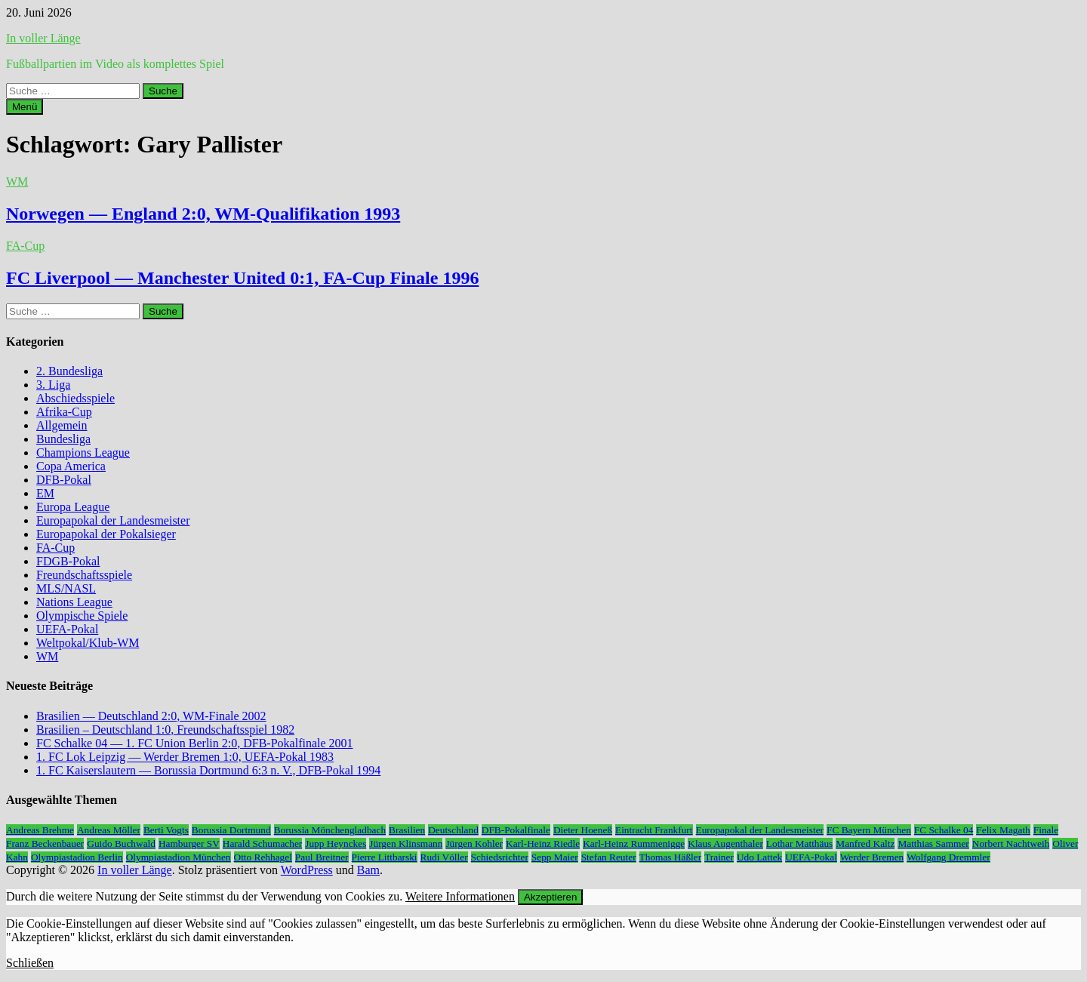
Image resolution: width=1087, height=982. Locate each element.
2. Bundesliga (69, 371)
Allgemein (62, 425)
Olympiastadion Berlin (77, 857)
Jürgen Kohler (474, 843)
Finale (1045, 830)
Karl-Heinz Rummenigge (634, 843)
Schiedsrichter (499, 857)
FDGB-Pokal (68, 561)
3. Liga (53, 384)
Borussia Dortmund (231, 830)
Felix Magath (1003, 830)
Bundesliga (63, 439)
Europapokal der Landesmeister (112, 520)
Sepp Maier (554, 857)
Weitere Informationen (460, 896)
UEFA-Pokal (67, 629)
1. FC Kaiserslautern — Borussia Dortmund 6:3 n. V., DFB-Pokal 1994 (208, 770)
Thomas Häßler (670, 857)
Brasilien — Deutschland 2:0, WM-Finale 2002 (151, 716)
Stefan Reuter (608, 857)
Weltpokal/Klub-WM (87, 642)
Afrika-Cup (64, 411)
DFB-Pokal (63, 479)
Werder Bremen (872, 857)
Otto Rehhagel (263, 857)
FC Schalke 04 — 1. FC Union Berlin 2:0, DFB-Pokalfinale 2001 (194, 743)
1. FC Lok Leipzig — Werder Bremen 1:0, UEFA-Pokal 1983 (185, 756)
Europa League (72, 506)
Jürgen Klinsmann (405, 843)
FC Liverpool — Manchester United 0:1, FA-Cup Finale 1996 (242, 278)
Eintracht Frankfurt (654, 830)
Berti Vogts (166, 830)
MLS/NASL (66, 588)
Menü (24, 106)
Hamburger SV (189, 843)
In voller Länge (43, 38)
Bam (368, 869)
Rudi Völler (444, 857)
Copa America (71, 466)
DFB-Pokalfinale (516, 830)
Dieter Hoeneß (582, 830)
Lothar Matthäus (799, 843)
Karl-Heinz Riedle (543, 843)
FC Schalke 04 (944, 830)
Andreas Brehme (40, 830)
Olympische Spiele (82, 615)
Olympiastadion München (178, 857)
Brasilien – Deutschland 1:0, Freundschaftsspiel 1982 (165, 729)
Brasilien (407, 830)
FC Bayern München (869, 830)
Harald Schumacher (262, 843)
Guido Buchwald (121, 843)
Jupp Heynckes (335, 843)
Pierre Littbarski (384, 857)
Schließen (30, 962)
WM (17, 181)
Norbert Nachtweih (1011, 843)
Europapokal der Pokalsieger (106, 534)
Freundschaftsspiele (84, 574)
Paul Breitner (322, 857)
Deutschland (453, 830)
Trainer (719, 857)
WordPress (307, 869)
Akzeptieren (550, 897)
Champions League (83, 452)
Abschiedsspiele (75, 398)
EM (45, 493)
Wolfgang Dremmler (948, 857)
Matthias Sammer (933, 843)
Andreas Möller (108, 830)
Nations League (74, 602)
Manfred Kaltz (865, 843)
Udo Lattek (759, 857)
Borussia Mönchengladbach (330, 830)
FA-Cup (25, 245)
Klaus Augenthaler (725, 843)
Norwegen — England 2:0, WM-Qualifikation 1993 (203, 213)
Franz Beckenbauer (45, 843)
